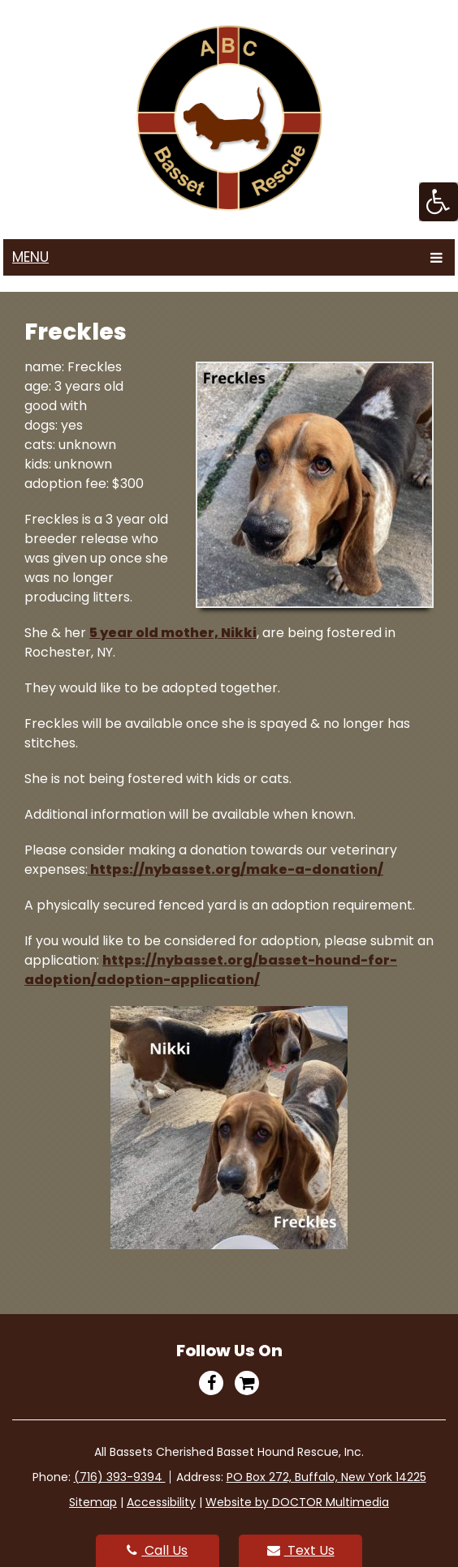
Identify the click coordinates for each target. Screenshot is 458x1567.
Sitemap (93, 1502)
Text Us (301, 1550)
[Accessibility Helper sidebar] (438, 201)
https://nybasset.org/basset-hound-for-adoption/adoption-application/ (210, 970)
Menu (30, 257)
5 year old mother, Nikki (173, 632)
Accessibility (161, 1502)
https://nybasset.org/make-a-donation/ (235, 869)
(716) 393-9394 (120, 1477)
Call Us (157, 1550)
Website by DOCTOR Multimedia (297, 1502)
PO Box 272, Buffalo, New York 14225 (326, 1477)
